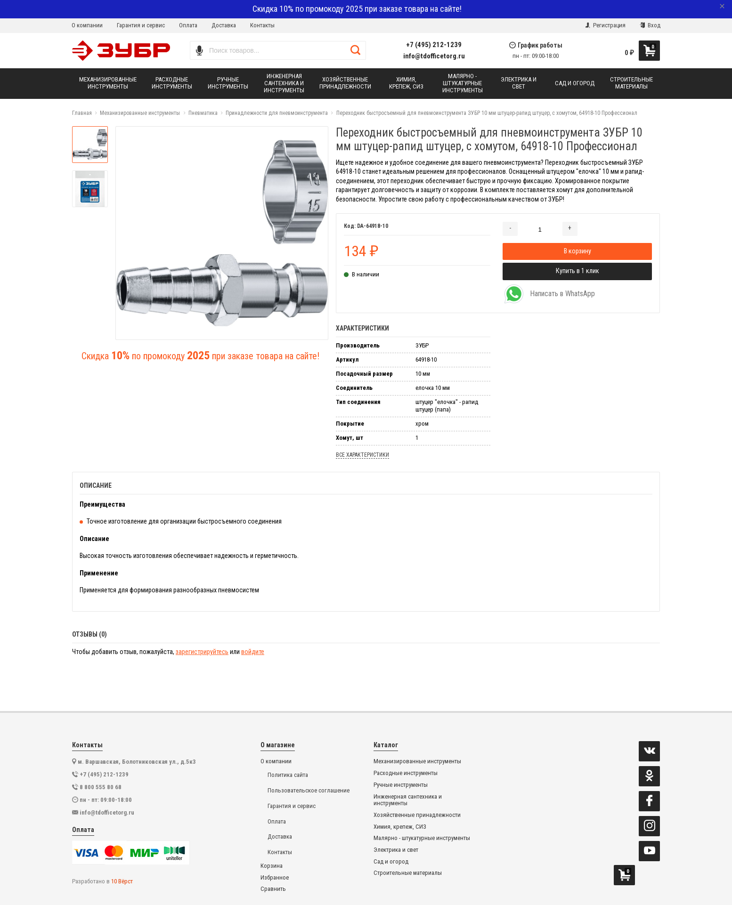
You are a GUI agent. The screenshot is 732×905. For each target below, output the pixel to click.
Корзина (271, 866)
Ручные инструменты (401, 785)
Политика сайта (288, 774)
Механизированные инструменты (417, 761)
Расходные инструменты (406, 773)
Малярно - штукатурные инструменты (422, 838)
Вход (650, 25)
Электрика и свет (396, 850)
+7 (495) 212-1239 (434, 45)
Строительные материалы (408, 873)
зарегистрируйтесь (202, 651)
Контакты (262, 25)
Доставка (223, 25)
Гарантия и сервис (141, 25)
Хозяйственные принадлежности (417, 815)
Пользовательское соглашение (309, 790)
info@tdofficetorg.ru (434, 56)
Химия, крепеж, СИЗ (400, 827)
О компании (87, 25)
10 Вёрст (122, 881)
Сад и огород (391, 861)
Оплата (188, 25)
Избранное (274, 877)
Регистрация (606, 25)
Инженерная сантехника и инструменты (408, 800)
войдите (252, 651)
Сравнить (273, 889)
